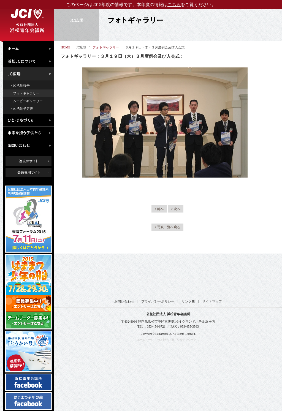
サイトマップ (212, 301)
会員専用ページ (33, 172)
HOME (65, 47)
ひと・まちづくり (30, 120)
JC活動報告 (21, 86)
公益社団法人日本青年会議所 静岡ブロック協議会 (168, 276)
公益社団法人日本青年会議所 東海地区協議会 (124, 276)
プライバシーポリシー (157, 301)
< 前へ (159, 209)
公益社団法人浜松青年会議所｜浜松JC (27, 20)
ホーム (30, 48)
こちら (174, 4)
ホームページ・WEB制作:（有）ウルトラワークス (168, 339)
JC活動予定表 (23, 109)
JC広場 (30, 74)
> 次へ (176, 209)
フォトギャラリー (26, 93)
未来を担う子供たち (30, 133)
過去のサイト (28, 161)
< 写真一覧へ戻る (167, 227)
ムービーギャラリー (28, 101)
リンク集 (188, 301)
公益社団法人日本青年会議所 (80, 276)
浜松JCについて (30, 61)
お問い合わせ (30, 145)
